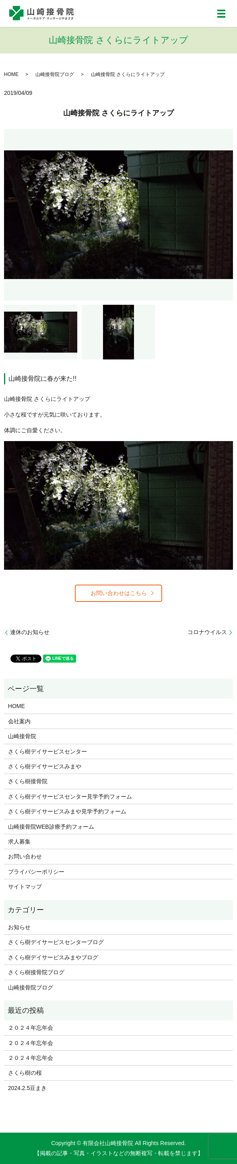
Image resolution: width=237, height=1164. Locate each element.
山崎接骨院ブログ (54, 74)
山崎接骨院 (22, 736)
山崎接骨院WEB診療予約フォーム (51, 826)
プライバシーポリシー (36, 871)
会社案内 (19, 721)
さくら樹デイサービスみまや (44, 766)
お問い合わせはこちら (119, 593)
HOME (11, 74)
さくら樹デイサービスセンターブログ (56, 942)
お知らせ (19, 927)
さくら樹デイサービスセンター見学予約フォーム (70, 796)
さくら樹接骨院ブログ (36, 972)
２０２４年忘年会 (30, 1027)
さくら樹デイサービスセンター (47, 751)
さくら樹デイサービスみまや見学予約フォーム (67, 811)
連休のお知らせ (29, 632)
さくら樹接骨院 (27, 781)
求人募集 (19, 841)
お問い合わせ (25, 856)
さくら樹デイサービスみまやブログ (53, 957)
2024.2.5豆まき (27, 1088)
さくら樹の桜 (25, 1073)
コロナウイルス (207, 632)
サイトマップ (25, 886)
